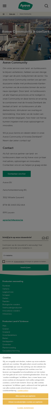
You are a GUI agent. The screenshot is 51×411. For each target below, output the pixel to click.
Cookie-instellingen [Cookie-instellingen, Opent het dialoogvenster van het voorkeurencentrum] (25, 408)
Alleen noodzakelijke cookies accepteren (25, 402)
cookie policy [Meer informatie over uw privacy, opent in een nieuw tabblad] (22, 390)
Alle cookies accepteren (25, 396)
